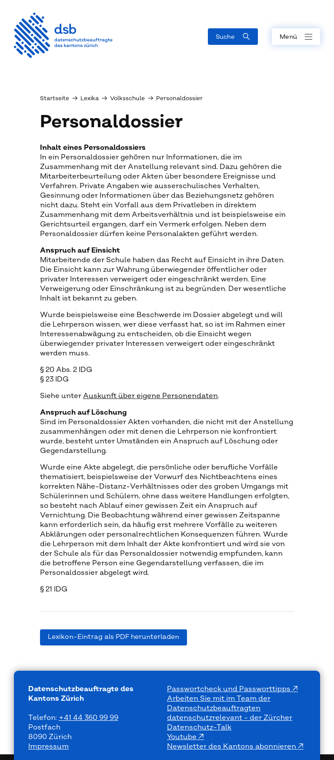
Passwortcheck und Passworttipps (229, 689)
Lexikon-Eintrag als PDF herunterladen (113, 637)
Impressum (48, 746)
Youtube (182, 737)
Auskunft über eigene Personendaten (150, 396)
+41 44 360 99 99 (88, 717)
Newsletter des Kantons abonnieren (232, 746)
